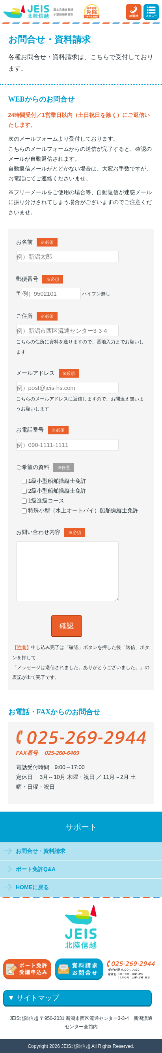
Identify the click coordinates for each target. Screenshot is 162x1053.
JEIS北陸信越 (75, 1046)
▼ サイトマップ (33, 998)
